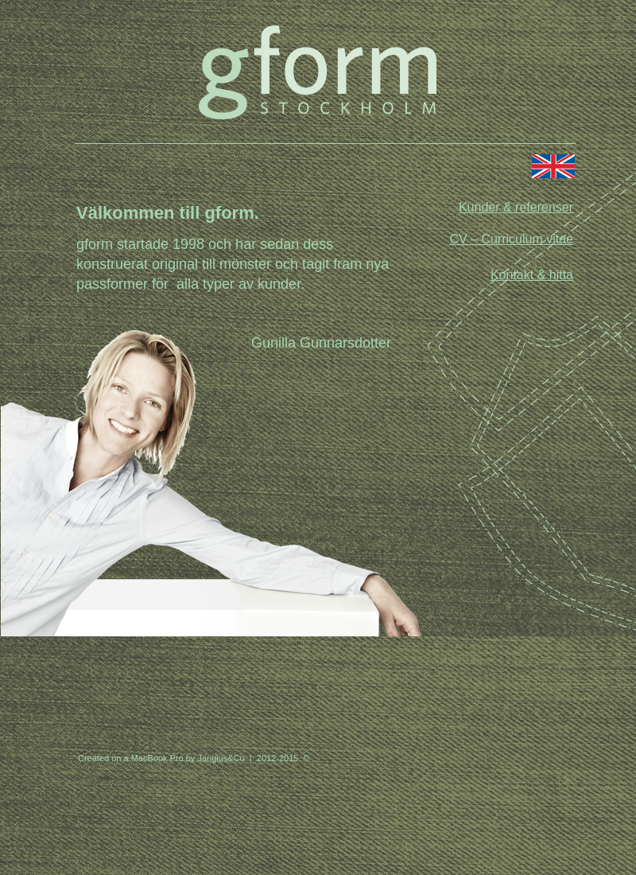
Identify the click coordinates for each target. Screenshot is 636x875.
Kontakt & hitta (532, 275)
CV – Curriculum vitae (511, 239)
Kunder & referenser (516, 207)
